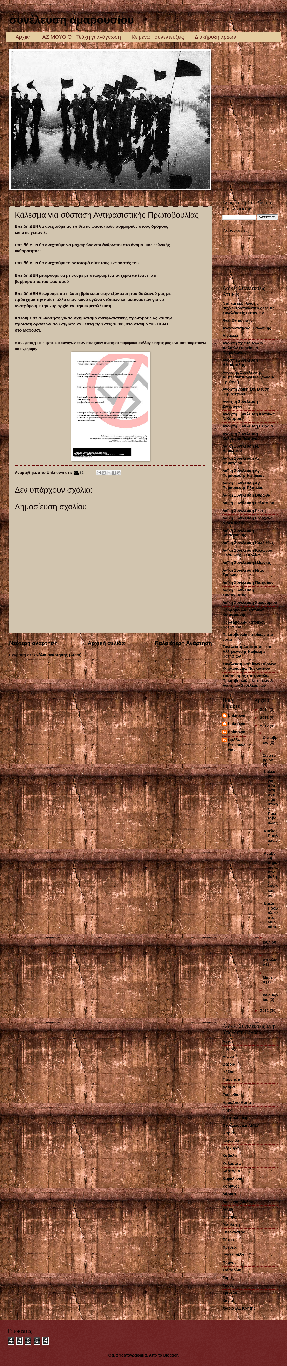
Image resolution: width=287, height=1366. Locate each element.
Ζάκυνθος (231, 1095)
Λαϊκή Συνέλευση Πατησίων (247, 582)
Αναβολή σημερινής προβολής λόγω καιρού (271, 874)
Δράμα (228, 1087)
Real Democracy (237, 320)
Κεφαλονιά (232, 1179)
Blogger (170, 1355)
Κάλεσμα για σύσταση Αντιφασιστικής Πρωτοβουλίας (271, 797)
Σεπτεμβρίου (269, 757)
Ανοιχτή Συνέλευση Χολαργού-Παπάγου (241, 436)
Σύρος (228, 1278)
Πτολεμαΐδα (233, 1255)
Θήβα (227, 1110)
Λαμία (227, 1209)
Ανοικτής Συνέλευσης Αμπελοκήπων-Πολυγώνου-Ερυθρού (248, 377)
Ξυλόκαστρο (233, 1232)
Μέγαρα (229, 1217)
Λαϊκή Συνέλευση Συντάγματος (238, 592)
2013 (265, 718)
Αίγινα (228, 1056)
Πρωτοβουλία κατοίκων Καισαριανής (243, 612)
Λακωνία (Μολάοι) (239, 1201)
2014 (265, 709)
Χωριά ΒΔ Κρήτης (239, 1308)
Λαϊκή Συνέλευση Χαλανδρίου (249, 602)
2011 (265, 1010)
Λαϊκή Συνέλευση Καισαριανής (238, 532)
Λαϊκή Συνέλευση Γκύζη (244, 510)
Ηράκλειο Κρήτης (238, 1102)
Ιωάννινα (230, 1141)
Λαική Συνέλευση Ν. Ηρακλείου (240, 448)
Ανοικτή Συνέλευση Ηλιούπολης (240, 362)
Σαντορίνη (231, 1270)
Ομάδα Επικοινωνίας (236, 744)
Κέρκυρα (230, 1148)
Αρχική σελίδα (106, 643)
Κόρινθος (231, 1186)
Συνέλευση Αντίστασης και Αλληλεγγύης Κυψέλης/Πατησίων (246, 651)
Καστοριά (231, 1171)
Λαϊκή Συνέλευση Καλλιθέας (248, 543)
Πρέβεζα (229, 1247)
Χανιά (227, 1301)
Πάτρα (228, 1240)
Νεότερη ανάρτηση (33, 643)
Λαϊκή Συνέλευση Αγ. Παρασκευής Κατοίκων (243, 473)
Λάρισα (229, 1194)
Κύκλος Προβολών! (271, 838)
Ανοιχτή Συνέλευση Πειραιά (247, 426)
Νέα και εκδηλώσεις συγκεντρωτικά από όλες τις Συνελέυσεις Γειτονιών (248, 308)
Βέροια (228, 1064)
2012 (265, 726)
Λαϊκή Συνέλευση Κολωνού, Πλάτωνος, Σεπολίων (247, 552)
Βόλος (228, 1072)
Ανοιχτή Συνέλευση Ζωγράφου (240, 404)
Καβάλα (229, 1156)
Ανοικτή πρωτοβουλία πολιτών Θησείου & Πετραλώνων (242, 347)
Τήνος (228, 1285)
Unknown (236, 715)
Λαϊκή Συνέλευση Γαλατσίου (248, 503)
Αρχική (24, 37)
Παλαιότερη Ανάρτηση (183, 643)
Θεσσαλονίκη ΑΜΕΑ (241, 1125)
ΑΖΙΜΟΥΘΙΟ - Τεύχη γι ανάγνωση (81, 37)
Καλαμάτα (231, 1163)
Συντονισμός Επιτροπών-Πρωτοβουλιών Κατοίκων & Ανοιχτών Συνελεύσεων (247, 680)
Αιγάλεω (230, 335)
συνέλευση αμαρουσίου (71, 20)
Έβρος (228, 1049)
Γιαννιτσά (231, 1079)
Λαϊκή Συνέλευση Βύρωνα (246, 495)
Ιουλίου (269, 942)
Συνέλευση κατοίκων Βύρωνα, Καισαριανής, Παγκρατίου (250, 666)
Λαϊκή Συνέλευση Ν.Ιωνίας (246, 563)
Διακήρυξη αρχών (215, 37)
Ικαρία (228, 1133)
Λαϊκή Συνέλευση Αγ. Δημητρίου (241, 460)
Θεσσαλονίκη (234, 1118)
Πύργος (229, 1263)
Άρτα (227, 1041)
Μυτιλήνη (231, 1224)
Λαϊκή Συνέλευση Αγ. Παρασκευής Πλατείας (242, 485)
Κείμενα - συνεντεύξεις (158, 37)
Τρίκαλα (229, 1293)
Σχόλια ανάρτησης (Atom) (57, 655)
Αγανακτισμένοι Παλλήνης (246, 328)
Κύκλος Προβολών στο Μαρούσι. (271, 915)
